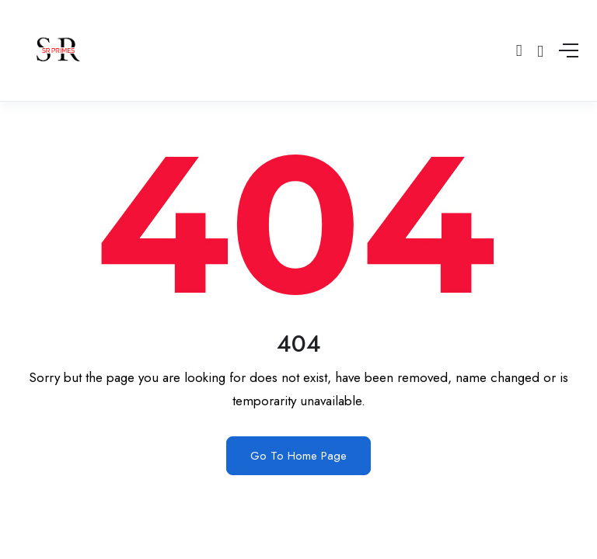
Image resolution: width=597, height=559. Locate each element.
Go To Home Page (298, 455)
